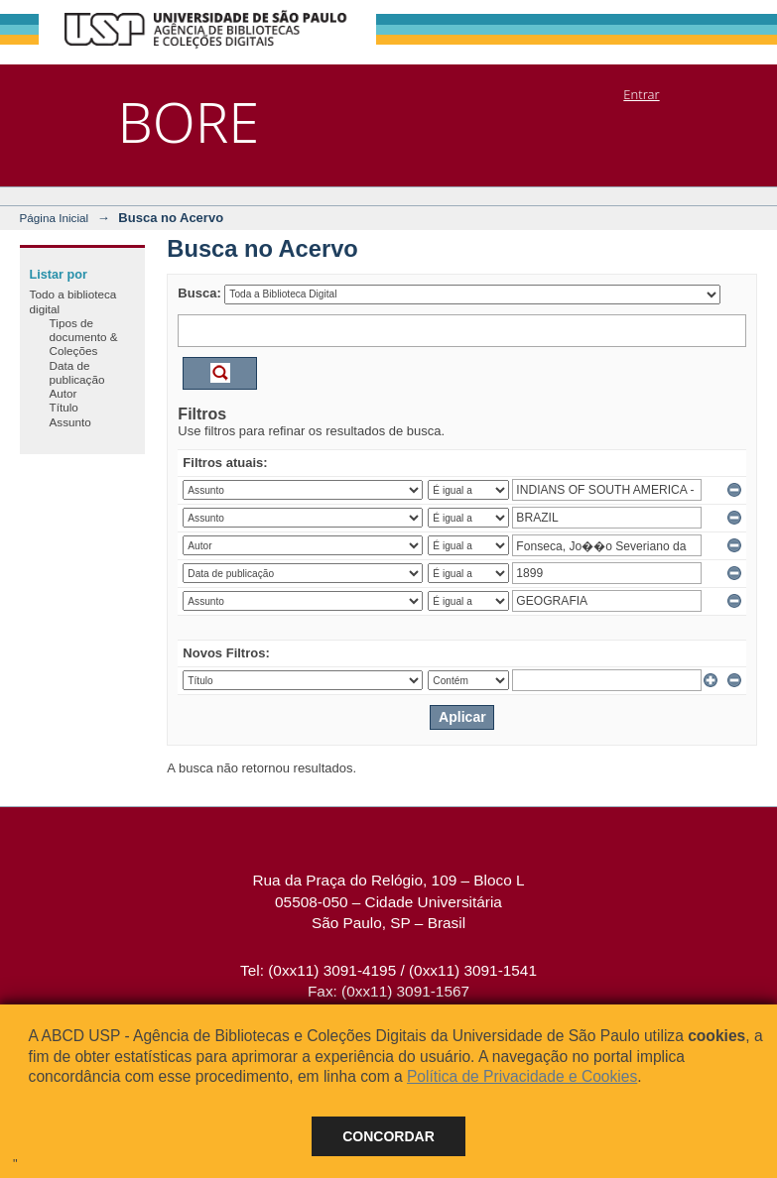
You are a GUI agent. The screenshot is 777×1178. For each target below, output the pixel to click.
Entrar (641, 94)
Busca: (199, 293)
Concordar (388, 1136)
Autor (63, 393)
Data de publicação (77, 372)
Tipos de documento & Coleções (84, 337)
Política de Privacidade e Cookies (522, 1076)
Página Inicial (54, 217)
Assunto (70, 421)
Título (64, 407)
